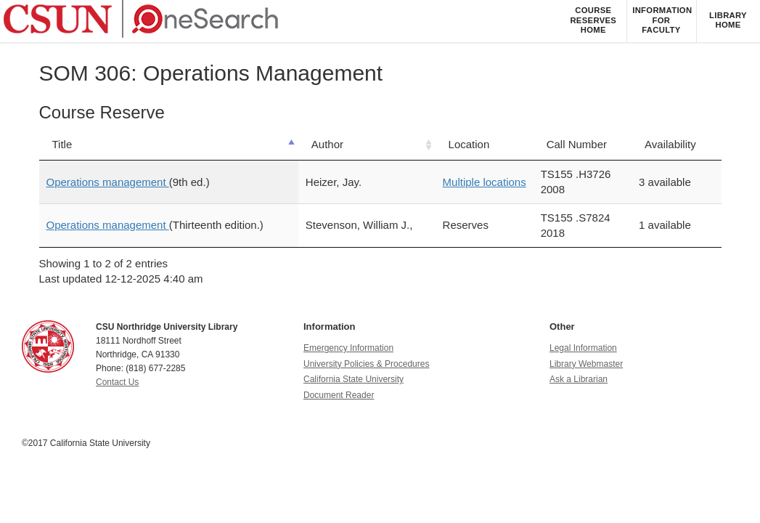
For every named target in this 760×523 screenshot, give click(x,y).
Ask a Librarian (578, 379)
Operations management (107, 182)
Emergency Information (348, 348)
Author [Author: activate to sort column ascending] (327, 144)
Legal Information (583, 348)
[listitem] (593, 21)
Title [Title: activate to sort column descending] (62, 144)
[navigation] (380, 22)
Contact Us (117, 382)
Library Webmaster (586, 364)
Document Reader (338, 395)
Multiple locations (484, 182)
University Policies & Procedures (366, 364)
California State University (353, 379)
